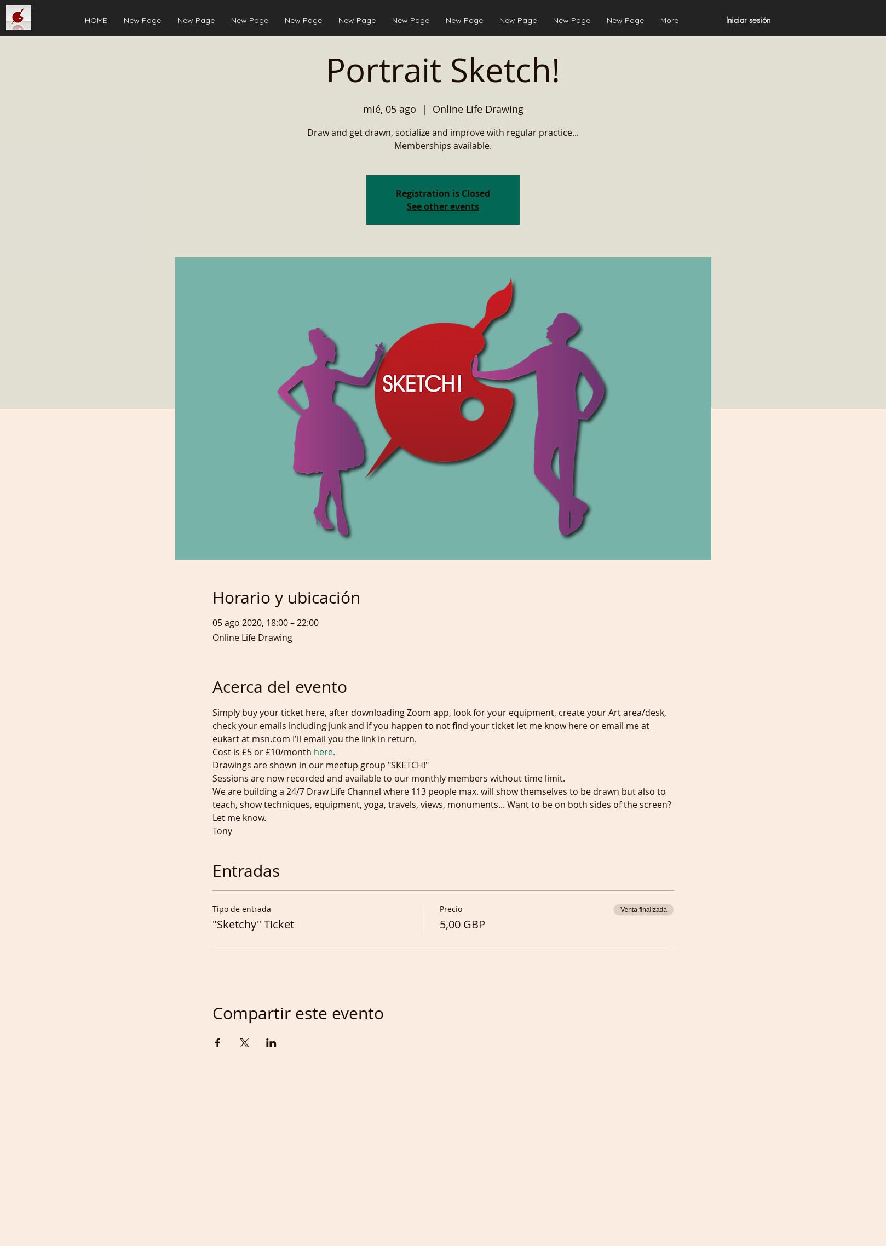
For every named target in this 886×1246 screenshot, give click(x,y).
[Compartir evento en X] (244, 1042)
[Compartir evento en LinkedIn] (271, 1042)
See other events (443, 206)
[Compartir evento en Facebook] (217, 1042)
